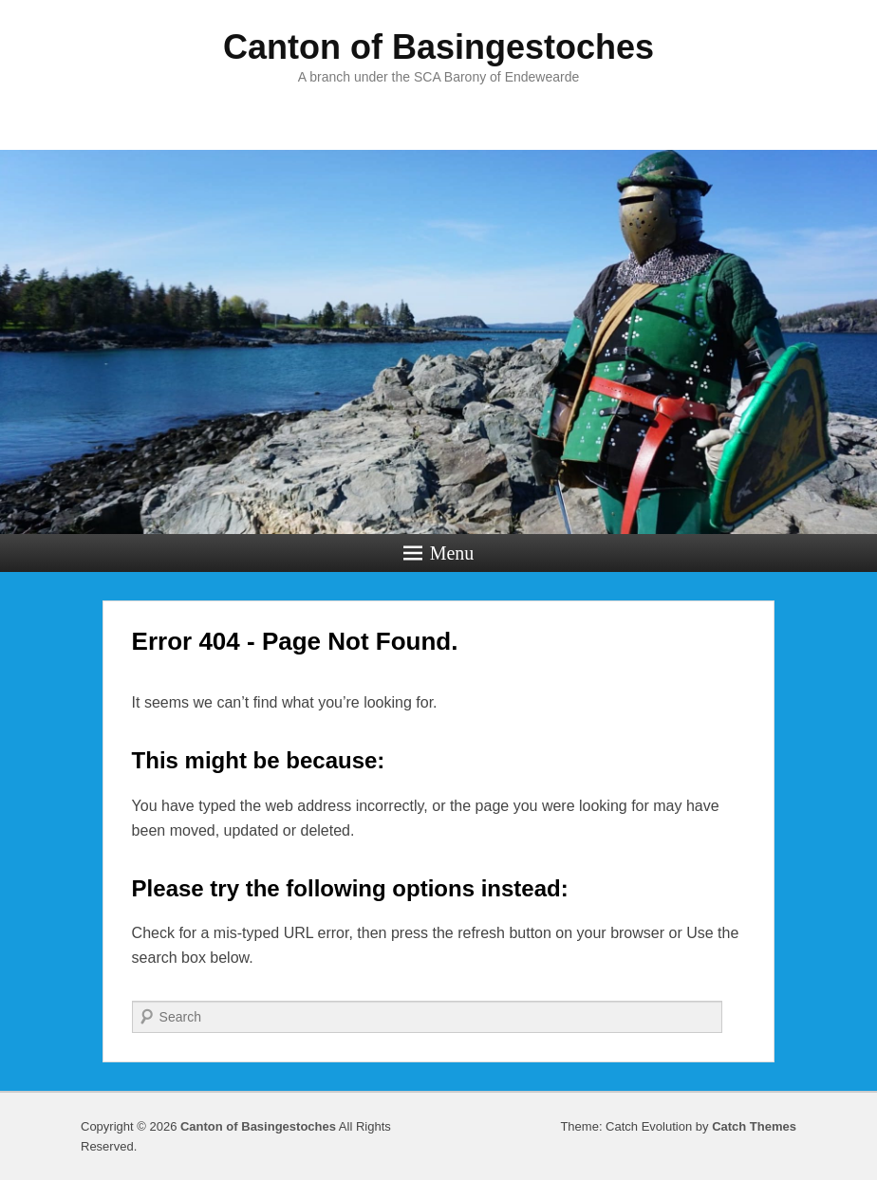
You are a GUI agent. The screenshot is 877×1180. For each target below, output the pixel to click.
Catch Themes (754, 1126)
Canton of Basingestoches (438, 47)
